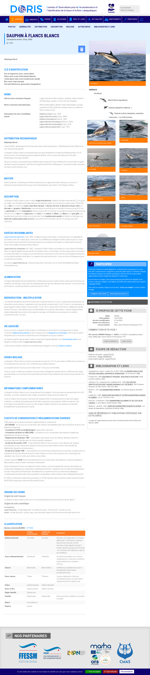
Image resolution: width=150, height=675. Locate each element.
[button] (141, 19)
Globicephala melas (70, 339)
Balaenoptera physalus (21, 333)
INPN (96, 423)
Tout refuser (110, 671)
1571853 (29, 528)
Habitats (31, 20)
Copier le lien (126, 341)
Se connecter (126, 8)
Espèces (16, 19)
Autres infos (84, 27)
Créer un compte (127, 10)
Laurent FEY (107, 354)
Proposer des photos (118, 294)
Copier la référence (110, 341)
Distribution (41, 27)
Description (57, 27)
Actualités (94, 19)
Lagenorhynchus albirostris (14, 237)
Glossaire (59, 19)
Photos (11, 27)
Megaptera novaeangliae (58, 333)
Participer (130, 19)
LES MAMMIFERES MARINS (110, 390)
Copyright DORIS (94, 284)
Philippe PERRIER (103, 357)
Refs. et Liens (76, 19)
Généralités (25, 27)
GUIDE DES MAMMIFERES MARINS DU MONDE (124, 406)
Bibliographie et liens (104, 27)
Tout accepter (93, 671)
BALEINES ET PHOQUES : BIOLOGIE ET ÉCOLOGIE (120, 377)
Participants (112, 19)
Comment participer (98, 294)
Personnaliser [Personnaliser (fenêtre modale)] (127, 671)
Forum (45, 19)
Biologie (70, 27)
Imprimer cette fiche (100, 302)
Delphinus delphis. (65, 346)
